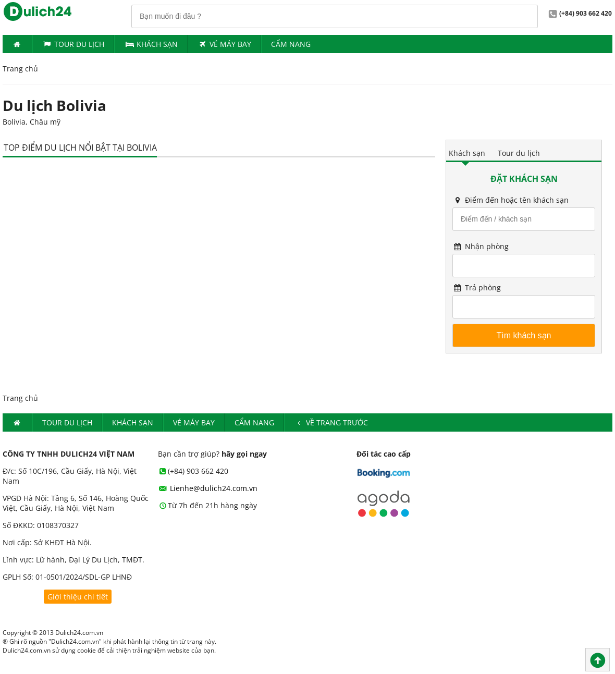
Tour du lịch (73, 44)
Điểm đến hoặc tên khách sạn (510, 200)
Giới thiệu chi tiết (77, 597)
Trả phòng (476, 287)
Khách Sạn (151, 44)
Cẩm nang (291, 44)
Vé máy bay (225, 44)
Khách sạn (467, 153)
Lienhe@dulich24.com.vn (208, 488)
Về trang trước (331, 422)
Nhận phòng (480, 246)
